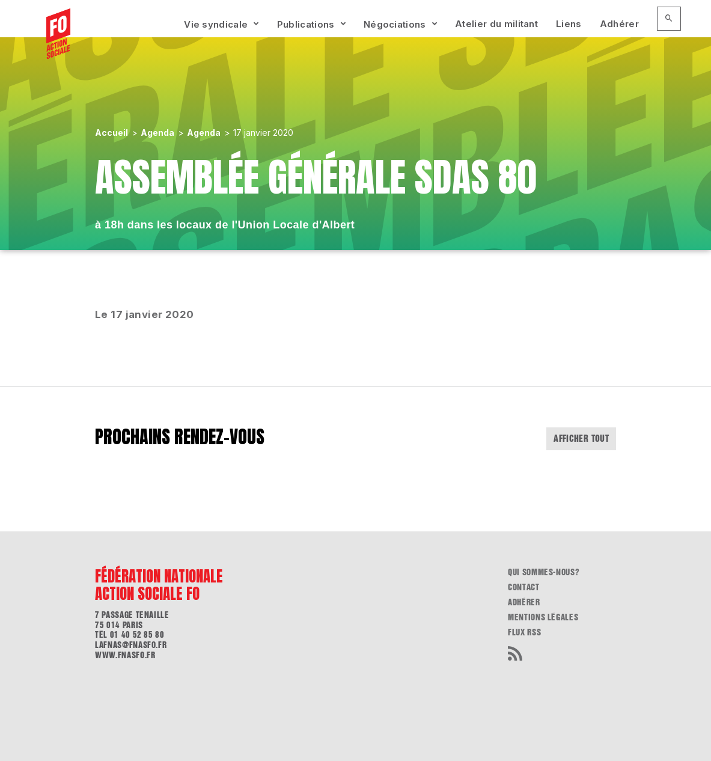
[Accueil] (58, 33)
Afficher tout (581, 438)
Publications (306, 24)
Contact (524, 587)
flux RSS (524, 632)
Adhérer (619, 23)
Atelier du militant (496, 23)
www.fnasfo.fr (125, 655)
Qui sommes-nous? (543, 572)
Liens (569, 23)
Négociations (395, 24)
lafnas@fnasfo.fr (130, 645)
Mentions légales (543, 617)
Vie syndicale (216, 24)
